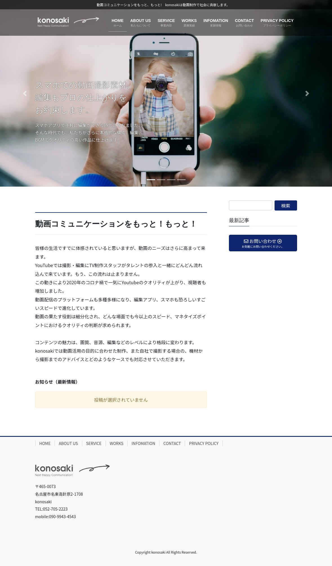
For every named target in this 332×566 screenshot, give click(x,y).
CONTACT (172, 443)
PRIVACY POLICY (204, 443)
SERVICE (94, 443)
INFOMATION (143, 443)
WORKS (117, 443)
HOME (45, 443)
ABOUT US (68, 443)
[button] (25, 93)
